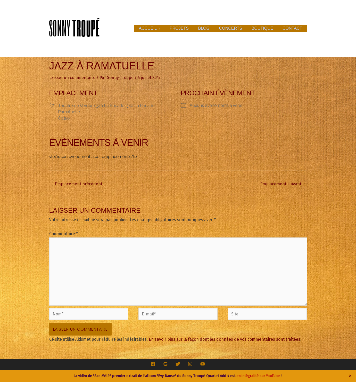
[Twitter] (178, 364)
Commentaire (63, 233)
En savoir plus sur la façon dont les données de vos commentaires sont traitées (224, 339)
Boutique (264, 28)
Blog (208, 28)
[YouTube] (202, 364)
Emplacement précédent (76, 183)
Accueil (154, 28)
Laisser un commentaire (72, 77)
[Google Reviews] (165, 364)
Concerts (233, 28)
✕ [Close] (350, 376)
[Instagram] (190, 364)
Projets (184, 28)
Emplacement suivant (283, 183)
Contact (293, 28)
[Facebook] (153, 364)
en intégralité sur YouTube (258, 376)
